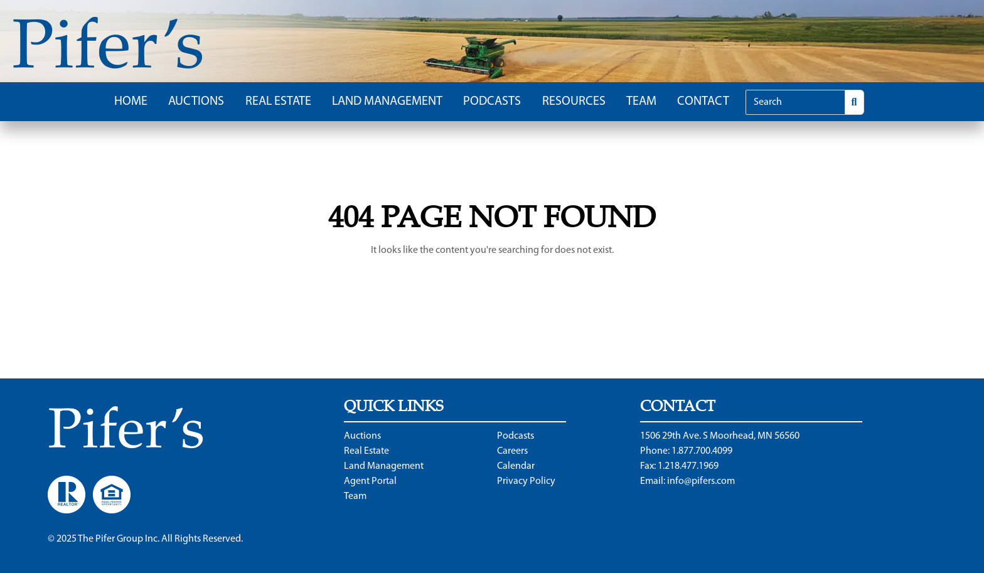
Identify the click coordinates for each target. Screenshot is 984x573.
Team (641, 101)
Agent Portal (370, 481)
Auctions (196, 101)
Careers (512, 451)
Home (130, 101)
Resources (574, 101)
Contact (703, 101)
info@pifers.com (701, 481)
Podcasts (492, 101)
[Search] (795, 102)
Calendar (516, 466)
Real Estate (278, 101)
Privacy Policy (526, 481)
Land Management (387, 101)
